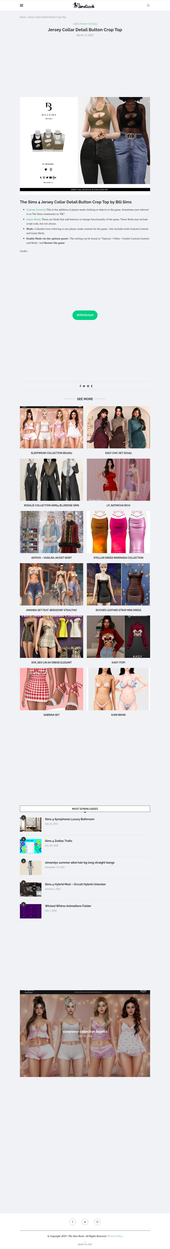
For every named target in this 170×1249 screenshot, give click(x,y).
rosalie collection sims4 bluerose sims (51, 505)
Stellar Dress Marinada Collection (118, 557)
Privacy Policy (115, 1236)
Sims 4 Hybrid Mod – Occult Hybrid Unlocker (75, 884)
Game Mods (33, 219)
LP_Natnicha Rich (118, 505)
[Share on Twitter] (84, 386)
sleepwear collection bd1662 (51, 453)
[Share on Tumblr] (91, 386)
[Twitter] (85, 1222)
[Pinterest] (97, 1222)
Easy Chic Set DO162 (118, 453)
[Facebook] (72, 1222)
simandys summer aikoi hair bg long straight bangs (80, 862)
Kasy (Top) (118, 662)
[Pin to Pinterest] (88, 386)
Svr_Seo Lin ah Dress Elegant (51, 662)
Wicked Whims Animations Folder (68, 906)
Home (23, 17)
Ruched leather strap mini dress (118, 610)
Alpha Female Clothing (85, 23)
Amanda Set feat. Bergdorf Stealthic (51, 610)
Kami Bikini (118, 714)
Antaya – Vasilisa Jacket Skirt (51, 557)
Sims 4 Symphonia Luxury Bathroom (69, 819)
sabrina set (52, 714)
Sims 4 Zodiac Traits (58, 841)
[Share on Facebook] (80, 386)
